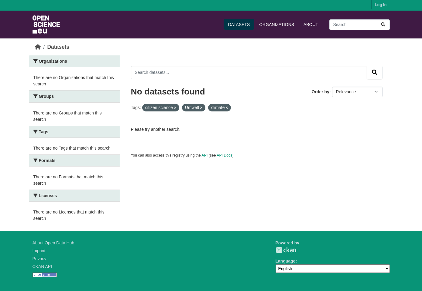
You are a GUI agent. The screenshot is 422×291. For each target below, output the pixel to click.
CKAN (286, 250)
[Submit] (383, 24)
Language (286, 261)
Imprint (39, 250)
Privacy (39, 258)
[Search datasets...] (359, 24)
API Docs (224, 155)
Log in (381, 4)
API (205, 155)
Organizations (276, 24)
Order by (320, 91)
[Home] (38, 47)
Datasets (239, 24)
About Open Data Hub (53, 242)
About (311, 24)
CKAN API (42, 266)
